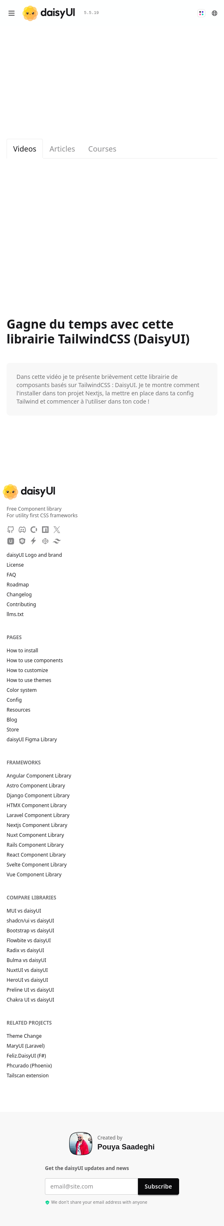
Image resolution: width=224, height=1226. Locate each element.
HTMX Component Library (37, 805)
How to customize (27, 670)
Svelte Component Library (37, 865)
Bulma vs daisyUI (26, 960)
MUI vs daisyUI (24, 911)
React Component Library (36, 855)
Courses (102, 149)
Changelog (19, 594)
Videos (24, 149)
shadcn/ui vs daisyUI (30, 921)
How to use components (35, 660)
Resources (18, 710)
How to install (22, 650)
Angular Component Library (39, 776)
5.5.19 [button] (91, 13)
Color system (22, 690)
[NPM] (45, 529)
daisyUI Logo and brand (34, 555)
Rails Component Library (35, 845)
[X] (57, 529)
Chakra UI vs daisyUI (30, 1000)
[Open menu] (11, 13)
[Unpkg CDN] (11, 541)
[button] (201, 13)
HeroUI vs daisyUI (27, 980)
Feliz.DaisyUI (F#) (30, 1056)
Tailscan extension (31, 1075)
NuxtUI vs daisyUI (27, 970)
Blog (12, 720)
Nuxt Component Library (35, 835)
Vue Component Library (34, 874)
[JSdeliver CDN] (22, 541)
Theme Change (28, 1036)
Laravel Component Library (38, 815)
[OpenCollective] (34, 529)
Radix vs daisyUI (25, 950)
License (19, 565)
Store (13, 729)
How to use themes (29, 680)
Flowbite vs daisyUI (29, 940)
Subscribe (158, 1186)
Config (14, 700)
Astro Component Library (36, 785)
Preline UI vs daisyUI (30, 990)
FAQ (11, 575)
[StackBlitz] (34, 541)
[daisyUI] (48, 13)
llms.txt (19, 614)
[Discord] (22, 529)
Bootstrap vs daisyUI (30, 930)
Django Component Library (38, 795)
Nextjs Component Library (37, 825)
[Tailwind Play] (57, 541)
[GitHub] (11, 529)
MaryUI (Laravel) (29, 1046)
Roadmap (18, 584)
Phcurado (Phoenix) (33, 1066)
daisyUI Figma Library (32, 739)
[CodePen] (45, 541)
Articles (62, 149)
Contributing (25, 604)
